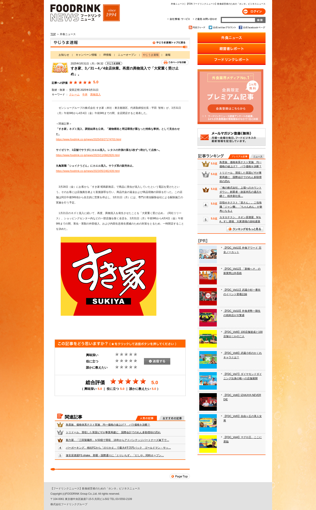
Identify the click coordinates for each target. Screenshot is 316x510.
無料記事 (257, 156)
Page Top (180, 476)
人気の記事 (146, 418)
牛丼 (85, 94)
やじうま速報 (120, 43)
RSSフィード (198, 27)
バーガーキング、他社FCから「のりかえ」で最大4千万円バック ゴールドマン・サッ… (118, 447)
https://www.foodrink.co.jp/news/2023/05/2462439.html (88, 171)
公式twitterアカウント (223, 27)
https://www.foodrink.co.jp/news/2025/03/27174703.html (88, 139)
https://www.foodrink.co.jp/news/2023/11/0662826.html (88, 155)
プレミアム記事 (238, 156)
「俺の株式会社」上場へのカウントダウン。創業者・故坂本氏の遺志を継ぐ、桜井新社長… (240, 192)
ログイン (254, 11)
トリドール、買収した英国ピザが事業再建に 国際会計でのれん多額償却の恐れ (113, 432)
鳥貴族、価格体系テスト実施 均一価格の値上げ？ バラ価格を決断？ (108, 424)
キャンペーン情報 (86, 54)
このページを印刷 (175, 62)
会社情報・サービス (179, 19)
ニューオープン (127, 54)
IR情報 (107, 54)
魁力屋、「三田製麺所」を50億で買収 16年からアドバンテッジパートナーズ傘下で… (117, 440)
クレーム (74, 94)
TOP (53, 34)
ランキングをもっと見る (244, 229)
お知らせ (64, 54)
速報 (168, 54)
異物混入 (95, 94)
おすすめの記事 (171, 418)
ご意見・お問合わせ (204, 19)
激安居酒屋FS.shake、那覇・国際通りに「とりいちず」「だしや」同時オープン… (115, 455)
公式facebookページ (252, 27)
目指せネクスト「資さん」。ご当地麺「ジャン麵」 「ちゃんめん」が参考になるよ (240, 206)
